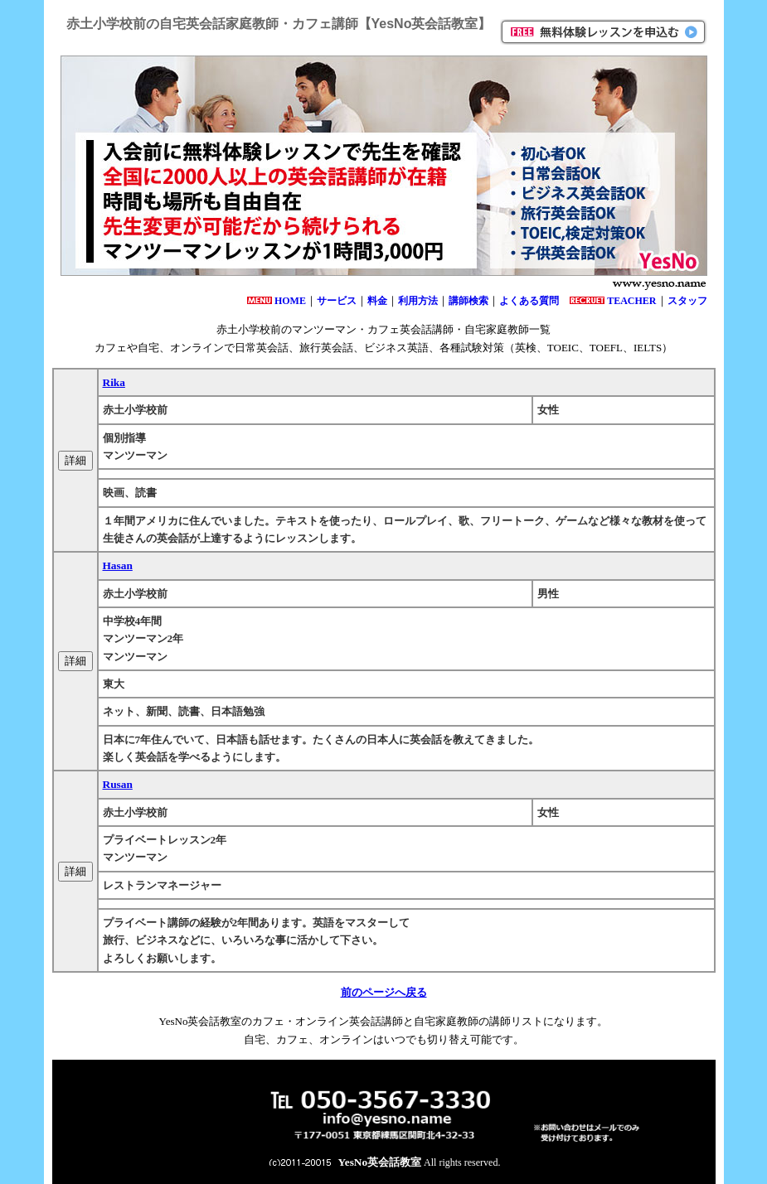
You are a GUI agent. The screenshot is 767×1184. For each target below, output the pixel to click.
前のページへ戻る (384, 992)
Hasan (118, 565)
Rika (114, 382)
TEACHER (631, 301)
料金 (377, 301)
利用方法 (418, 301)
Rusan (118, 784)
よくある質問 (529, 301)
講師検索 (468, 301)
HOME (290, 301)
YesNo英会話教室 (380, 1162)
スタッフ (687, 301)
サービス (337, 301)
